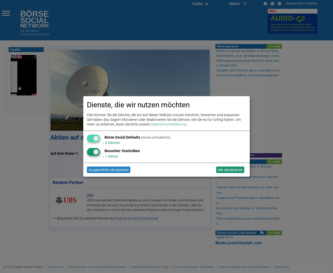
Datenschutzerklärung (168, 124)
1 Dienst (110, 156)
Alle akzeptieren (230, 170)
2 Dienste (111, 143)
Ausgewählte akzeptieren (108, 170)
